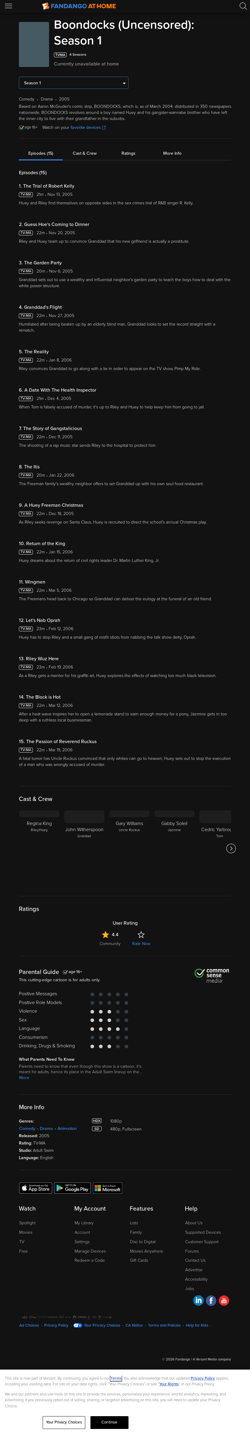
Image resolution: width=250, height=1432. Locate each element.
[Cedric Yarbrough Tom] (219, 848)
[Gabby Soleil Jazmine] (174, 848)
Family (136, 1232)
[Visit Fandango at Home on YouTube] (224, 1301)
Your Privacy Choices (102, 1325)
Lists (134, 1223)
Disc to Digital (143, 1241)
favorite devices (88, 127)
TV (21, 1241)
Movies (25, 1232)
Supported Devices (203, 1232)
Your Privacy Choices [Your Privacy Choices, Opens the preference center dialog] (64, 1422)
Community (110, 943)
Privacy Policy (56, 1325)
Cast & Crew (85, 153)
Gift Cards (139, 1260)
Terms (116, 1378)
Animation (67, 1128)
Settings (82, 1241)
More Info (172, 153)
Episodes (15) (40, 153)
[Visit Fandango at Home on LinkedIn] (198, 1301)
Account (82, 1232)
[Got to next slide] (231, 848)
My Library (84, 1223)
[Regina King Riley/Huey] (39, 848)
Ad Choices (29, 1325)
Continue (109, 1422)
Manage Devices (90, 1251)
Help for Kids (197, 1325)
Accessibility (196, 1279)
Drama (46, 1128)
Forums (192, 1251)
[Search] (243, 6)
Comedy (27, 1128)
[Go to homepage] (79, 6)
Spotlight (27, 1223)
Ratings (128, 153)
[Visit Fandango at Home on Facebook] (211, 1301)
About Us (193, 1223)
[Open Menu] (9, 6)
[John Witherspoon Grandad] (84, 848)
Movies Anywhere (146, 1251)
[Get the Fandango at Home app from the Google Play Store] (72, 1187)
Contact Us (195, 1260)
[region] (125, 1401)
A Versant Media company (212, 1359)
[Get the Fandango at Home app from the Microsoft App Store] (107, 1187)
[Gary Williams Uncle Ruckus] (129, 848)
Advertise (193, 1269)
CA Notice (134, 1325)
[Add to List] (227, 54)
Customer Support (202, 1241)
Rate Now (141, 943)
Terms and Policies (164, 1325)
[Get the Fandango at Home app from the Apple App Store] (35, 1187)
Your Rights (169, 1384)
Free (23, 1251)
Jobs (189, 1288)
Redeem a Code (90, 1260)
